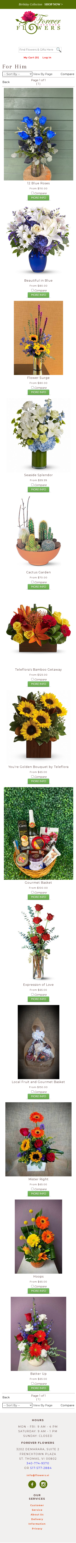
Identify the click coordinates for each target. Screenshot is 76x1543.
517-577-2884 (41, 1468)
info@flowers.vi (38, 1475)
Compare (67, 74)
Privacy (37, 1528)
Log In (47, 57)
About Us (37, 1514)
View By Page (43, 74)
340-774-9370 (38, 1463)
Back (6, 82)
